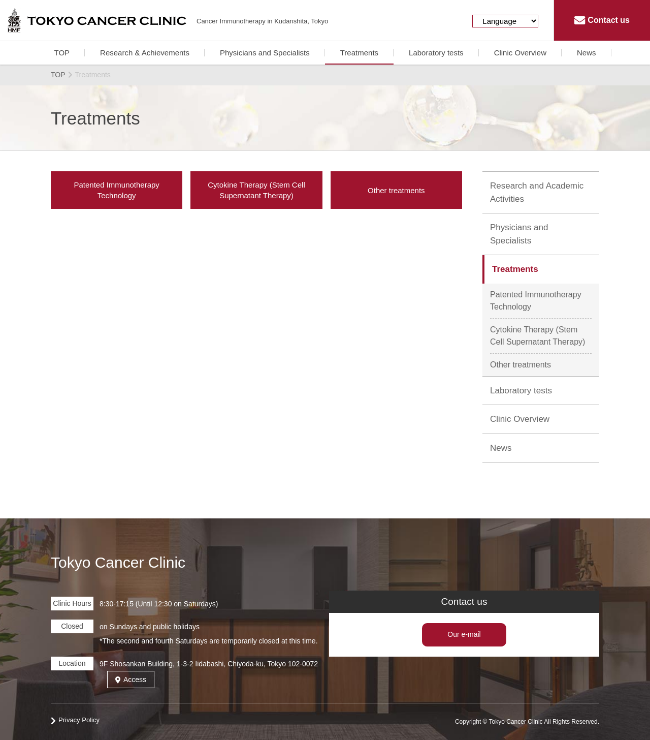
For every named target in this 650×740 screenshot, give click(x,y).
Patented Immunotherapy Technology (535, 300)
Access (130, 679)
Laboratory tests (436, 52)
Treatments (359, 52)
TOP (62, 52)
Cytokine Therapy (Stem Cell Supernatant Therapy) (537, 335)
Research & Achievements (144, 52)
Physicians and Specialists (265, 52)
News (586, 52)
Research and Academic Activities (536, 192)
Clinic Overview (520, 52)
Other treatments (520, 364)
